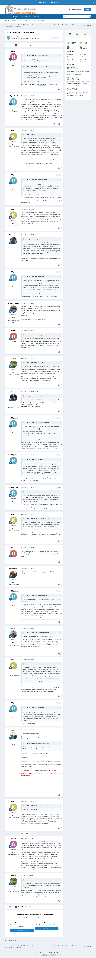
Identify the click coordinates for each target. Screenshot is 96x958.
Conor (13, 392)
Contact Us (49, 952)
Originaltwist (13, 96)
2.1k (13, 249)
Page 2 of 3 (32, 45)
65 (13, 852)
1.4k (13, 345)
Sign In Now (47, 928)
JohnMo (13, 358)
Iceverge (13, 730)
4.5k (13, 744)
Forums (7, 20)
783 (13, 65)
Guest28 (13, 838)
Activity (8, 16)
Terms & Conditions (25, 16)
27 (13, 189)
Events (14, 20)
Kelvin (13, 130)
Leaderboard (36, 16)
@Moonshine (42, 84)
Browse (15, 17)
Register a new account (22, 930)
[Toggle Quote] (23, 55)
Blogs (20, 20)
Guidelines (27, 20)
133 (13, 582)
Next (22, 45)
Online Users (41, 20)
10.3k (13, 317)
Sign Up (87, 9)
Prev (10, 45)
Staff (34, 20)
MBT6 (39, 880)
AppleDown (13, 568)
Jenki (13, 628)
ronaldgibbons (17, 37)
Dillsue (13, 331)
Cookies (56, 952)
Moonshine (41, 66)
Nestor (13, 51)
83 (13, 110)
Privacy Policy (41, 952)
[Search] (71, 16)
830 (13, 642)
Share (46, 38)
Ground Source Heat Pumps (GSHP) (31, 38)
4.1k (13, 144)
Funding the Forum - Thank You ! (47, 2)
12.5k (13, 372)
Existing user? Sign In (75, 9)
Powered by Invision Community (48, 955)
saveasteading (13, 303)
